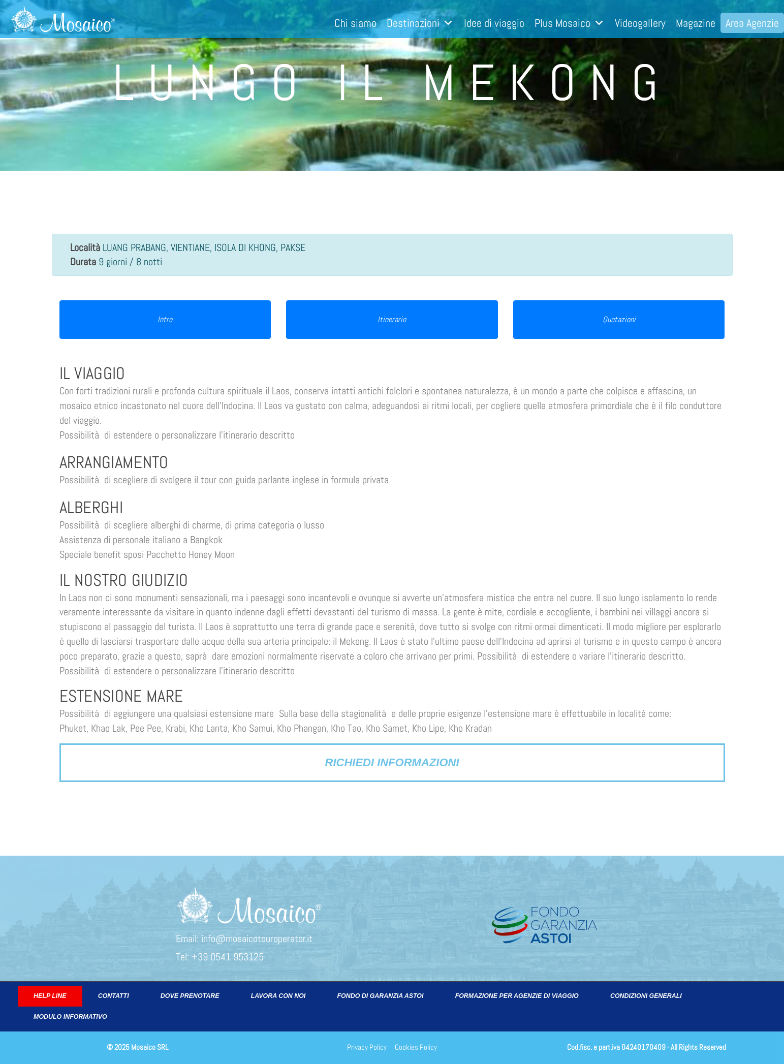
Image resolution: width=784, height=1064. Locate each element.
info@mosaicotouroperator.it (256, 938)
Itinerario (392, 319)
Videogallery (640, 23)
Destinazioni (420, 23)
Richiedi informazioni (392, 762)
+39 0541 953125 (228, 956)
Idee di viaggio (494, 23)
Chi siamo (355, 23)
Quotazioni (619, 319)
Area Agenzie (752, 23)
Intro (165, 319)
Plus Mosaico (570, 23)
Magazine (695, 23)
